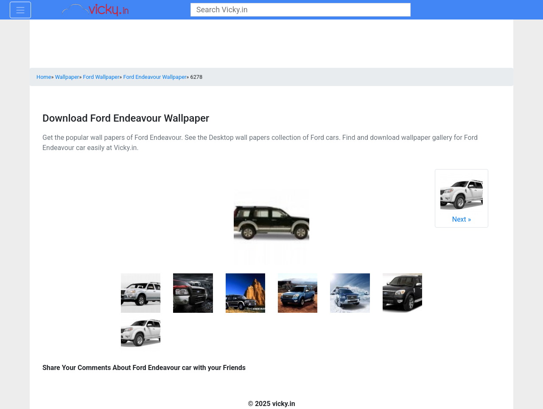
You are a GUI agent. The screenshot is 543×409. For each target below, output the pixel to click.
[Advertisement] (271, 44)
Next (461, 198)
